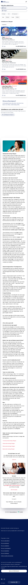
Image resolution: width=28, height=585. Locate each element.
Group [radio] (7, 17)
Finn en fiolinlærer (5, 553)
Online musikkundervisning (7, 556)
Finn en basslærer (5, 550)
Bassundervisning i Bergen (9, 449)
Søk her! (14, 459)
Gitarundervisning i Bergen (9, 443)
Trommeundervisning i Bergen (9, 440)
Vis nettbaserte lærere (8, 114)
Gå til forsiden (14, 489)
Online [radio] (17, 17)
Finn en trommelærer (6, 548)
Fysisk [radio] (13, 17)
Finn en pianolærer (5, 540)
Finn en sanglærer (5, 545)
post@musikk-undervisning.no (17, 530)
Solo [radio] (3, 17)
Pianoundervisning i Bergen (9, 446)
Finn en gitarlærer (5, 543)
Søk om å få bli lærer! (14, 571)
